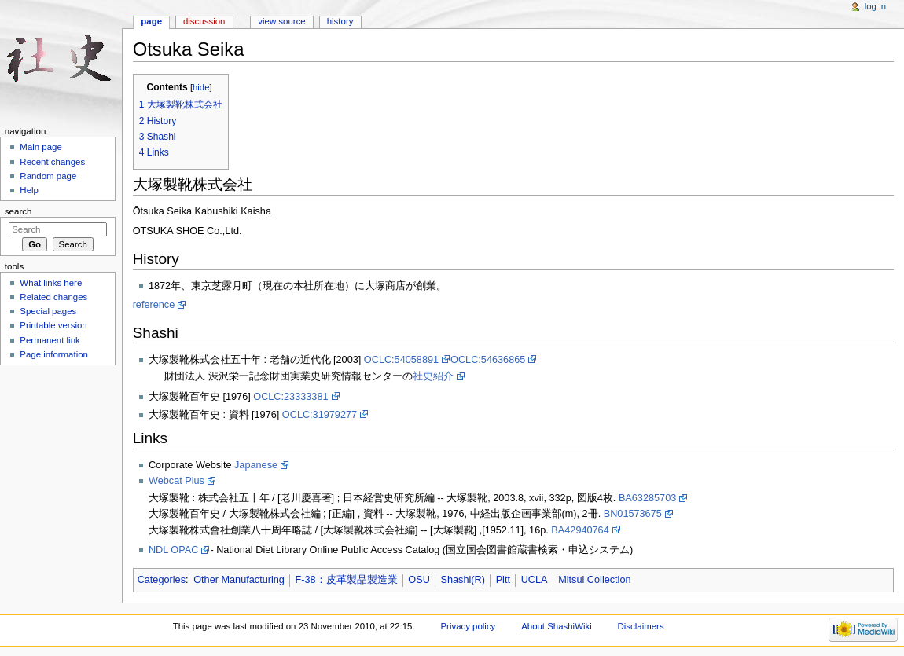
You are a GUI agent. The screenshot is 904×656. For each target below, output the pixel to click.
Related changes (53, 297)
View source (281, 21)
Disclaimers (641, 626)
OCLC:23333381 (290, 396)
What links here (51, 283)
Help (29, 190)
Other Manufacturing (239, 579)
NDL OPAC (173, 549)
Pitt (503, 579)
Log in (875, 6)
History (340, 21)
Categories (162, 579)
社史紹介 (433, 376)
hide (201, 87)
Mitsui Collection (594, 579)
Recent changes (52, 162)
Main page (41, 147)
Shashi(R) (463, 579)
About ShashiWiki (556, 626)
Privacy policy (467, 626)
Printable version (53, 325)
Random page (48, 176)
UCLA (534, 579)
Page (151, 21)
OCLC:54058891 (401, 359)
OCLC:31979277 (319, 414)
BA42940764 (579, 530)
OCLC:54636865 (487, 359)
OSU (419, 579)
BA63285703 (647, 498)
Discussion (204, 21)
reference (154, 304)
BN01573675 (633, 513)
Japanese (255, 465)
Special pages (48, 311)
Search (18, 211)
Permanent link (49, 340)
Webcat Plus (176, 480)
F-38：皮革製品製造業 (347, 579)
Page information (54, 354)
